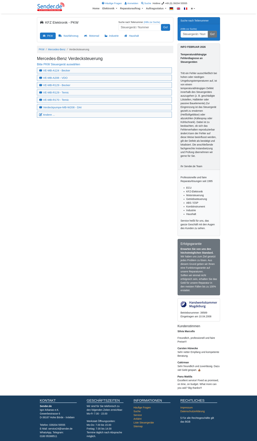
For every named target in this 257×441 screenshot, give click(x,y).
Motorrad (94, 35)
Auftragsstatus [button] (155, 8)
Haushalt (134, 35)
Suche (146, 3)
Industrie (114, 35)
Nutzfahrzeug (71, 35)
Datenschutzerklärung (192, 411)
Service (137, 415)
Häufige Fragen (112, 3)
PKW (50, 35)
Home (96, 8)
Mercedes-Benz (56, 49)
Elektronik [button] (108, 8)
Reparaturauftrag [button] (130, 8)
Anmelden (131, 3)
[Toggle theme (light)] (193, 8)
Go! (165, 27)
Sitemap (138, 426)
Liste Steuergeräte (143, 422)
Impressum (186, 407)
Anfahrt (137, 418)
